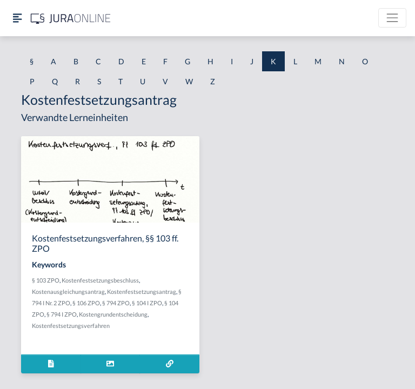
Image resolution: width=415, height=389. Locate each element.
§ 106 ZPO (86, 302)
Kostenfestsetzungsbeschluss (100, 280)
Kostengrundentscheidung (113, 314)
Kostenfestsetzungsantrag (141, 291)
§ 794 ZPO (116, 302)
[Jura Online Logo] (70, 18)
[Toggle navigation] (392, 18)
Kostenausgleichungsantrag (68, 291)
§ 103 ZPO (45, 280)
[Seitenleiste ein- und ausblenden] (17, 18)
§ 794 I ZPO (61, 314)
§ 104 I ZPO (147, 302)
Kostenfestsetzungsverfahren (71, 325)
